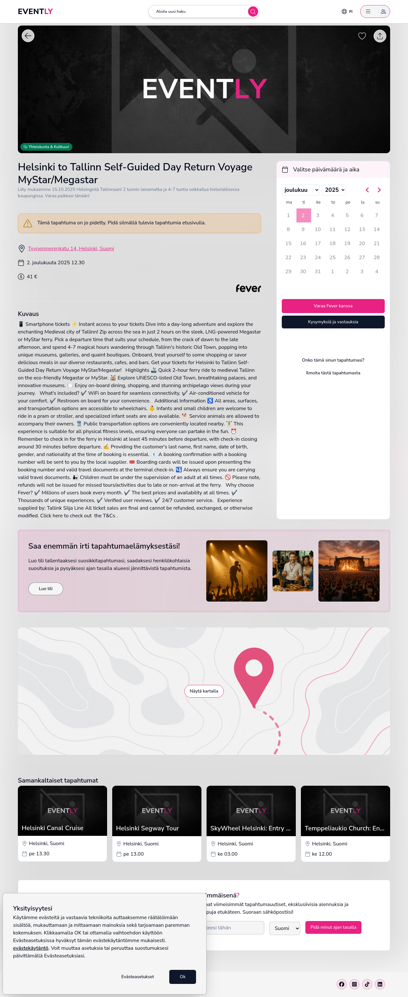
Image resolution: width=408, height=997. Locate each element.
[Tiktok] (367, 984)
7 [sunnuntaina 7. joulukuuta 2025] (376, 215)
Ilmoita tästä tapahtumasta (333, 373)
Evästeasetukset (137, 977)
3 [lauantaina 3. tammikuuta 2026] (362, 271)
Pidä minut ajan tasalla (333, 927)
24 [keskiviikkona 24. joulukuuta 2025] (318, 257)
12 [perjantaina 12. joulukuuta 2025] (347, 229)
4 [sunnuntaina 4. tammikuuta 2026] (376, 271)
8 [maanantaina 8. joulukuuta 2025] (288, 229)
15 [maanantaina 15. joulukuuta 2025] (288, 243)
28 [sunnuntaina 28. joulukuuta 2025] (377, 257)
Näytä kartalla (204, 691)
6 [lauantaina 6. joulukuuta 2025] (362, 215)
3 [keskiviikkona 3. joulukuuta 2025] (317, 215)
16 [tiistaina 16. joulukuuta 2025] (303, 243)
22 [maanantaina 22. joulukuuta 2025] (288, 257)
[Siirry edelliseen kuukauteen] (367, 190)
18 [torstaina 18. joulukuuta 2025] (333, 243)
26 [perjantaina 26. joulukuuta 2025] (347, 257)
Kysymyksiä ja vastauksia (333, 322)
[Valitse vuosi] (334, 190)
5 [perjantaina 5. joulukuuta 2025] (347, 215)
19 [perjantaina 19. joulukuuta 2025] (347, 243)
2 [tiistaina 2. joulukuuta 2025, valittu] (303, 215)
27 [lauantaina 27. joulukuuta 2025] (362, 257)
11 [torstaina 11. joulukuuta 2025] (333, 229)
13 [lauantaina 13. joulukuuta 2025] (362, 229)
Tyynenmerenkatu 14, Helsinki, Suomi (71, 248)
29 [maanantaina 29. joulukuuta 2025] (288, 271)
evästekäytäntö (30, 948)
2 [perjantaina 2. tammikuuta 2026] (347, 271)
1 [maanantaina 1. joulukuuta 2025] (288, 215)
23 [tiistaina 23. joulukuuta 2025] (303, 257)
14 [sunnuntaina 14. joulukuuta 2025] (377, 229)
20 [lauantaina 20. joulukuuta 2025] (362, 243)
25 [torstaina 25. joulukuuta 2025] (333, 257)
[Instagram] (354, 984)
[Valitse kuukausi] (301, 190)
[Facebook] (342, 984)
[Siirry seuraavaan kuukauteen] (379, 190)
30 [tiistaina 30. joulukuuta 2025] (303, 271)
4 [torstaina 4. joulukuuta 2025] (332, 215)
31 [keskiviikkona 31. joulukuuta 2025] (318, 271)
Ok (183, 977)
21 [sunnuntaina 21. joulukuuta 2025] (377, 243)
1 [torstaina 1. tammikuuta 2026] (332, 271)
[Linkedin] (380, 984)
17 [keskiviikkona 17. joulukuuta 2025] (318, 243)
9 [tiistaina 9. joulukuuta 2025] (303, 229)
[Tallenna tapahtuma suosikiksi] (362, 35)
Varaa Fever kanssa (333, 306)
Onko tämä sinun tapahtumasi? (333, 360)
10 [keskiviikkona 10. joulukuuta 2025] (318, 229)
